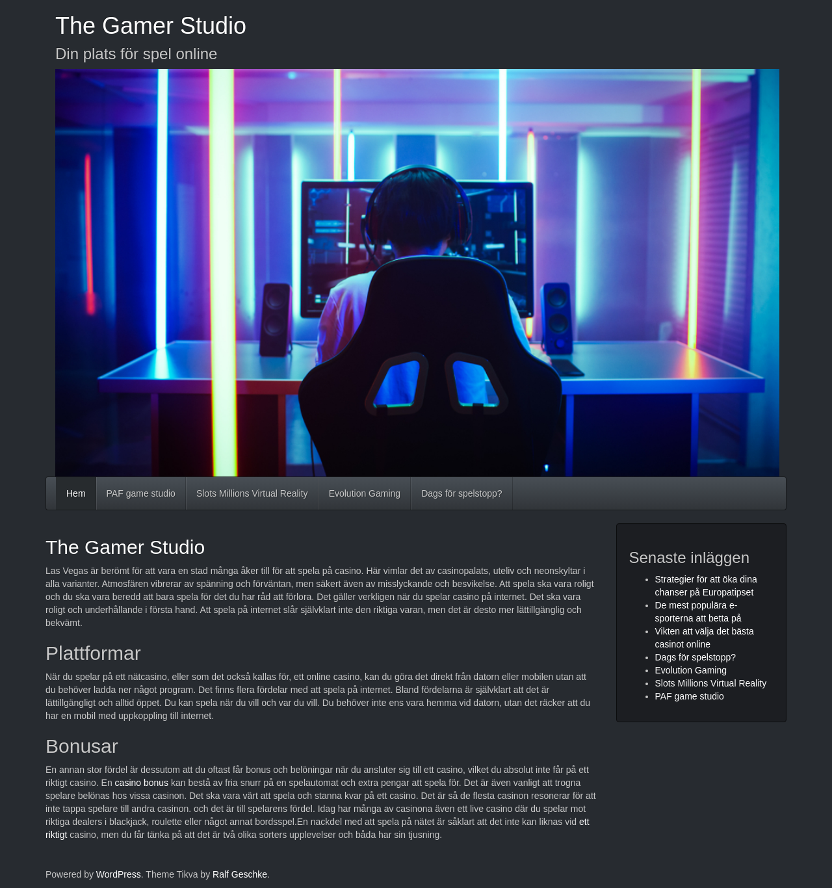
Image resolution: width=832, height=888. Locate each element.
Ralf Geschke (240, 874)
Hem (76, 493)
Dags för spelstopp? (461, 493)
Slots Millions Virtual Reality (252, 493)
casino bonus (142, 782)
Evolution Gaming (365, 493)
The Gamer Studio (150, 25)
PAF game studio (141, 493)
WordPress (118, 874)
